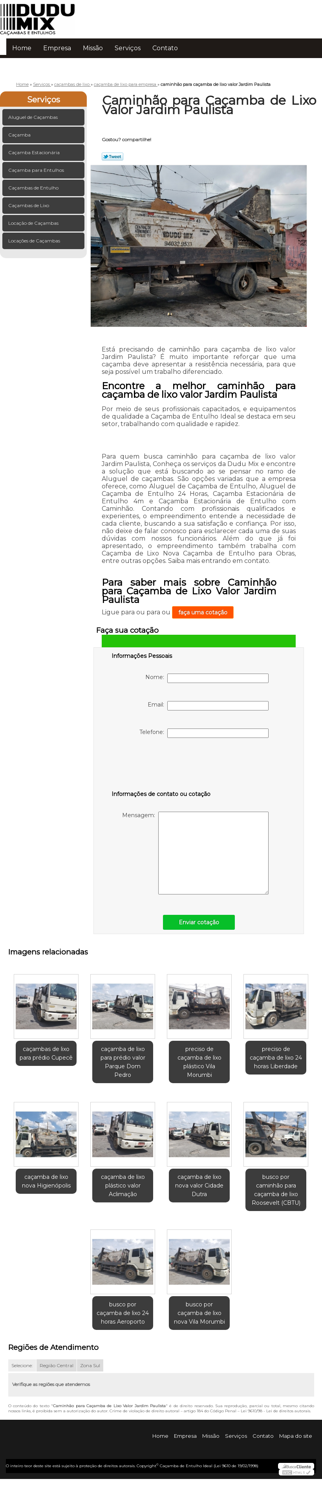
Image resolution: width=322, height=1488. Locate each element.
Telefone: (204, 733)
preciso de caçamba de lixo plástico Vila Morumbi (199, 1061)
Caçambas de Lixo (29, 205)
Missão (93, 48)
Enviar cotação (199, 922)
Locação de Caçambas (34, 223)
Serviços (128, 48)
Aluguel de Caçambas (33, 117)
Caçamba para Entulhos (36, 170)
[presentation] (161, 765)
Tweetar (112, 156)
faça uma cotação (202, 612)
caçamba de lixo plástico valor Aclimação (123, 1185)
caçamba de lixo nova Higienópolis (46, 1181)
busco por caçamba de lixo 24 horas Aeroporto (123, 1313)
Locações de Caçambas (34, 241)
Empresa (57, 48)
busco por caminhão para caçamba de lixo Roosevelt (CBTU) (276, 1189)
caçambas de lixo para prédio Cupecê (46, 1053)
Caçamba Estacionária (34, 152)
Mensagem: (195, 853)
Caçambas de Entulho (34, 188)
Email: (208, 705)
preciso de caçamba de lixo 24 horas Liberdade (276, 1057)
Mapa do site (295, 1436)
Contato (165, 48)
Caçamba (20, 135)
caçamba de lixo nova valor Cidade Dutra (199, 1185)
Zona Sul (90, 1365)
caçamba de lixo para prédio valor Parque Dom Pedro (123, 1061)
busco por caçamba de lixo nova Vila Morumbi (199, 1313)
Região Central (56, 1365)
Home (21, 48)
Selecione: (22, 1365)
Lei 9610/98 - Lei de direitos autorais (275, 1410)
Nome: (207, 678)
